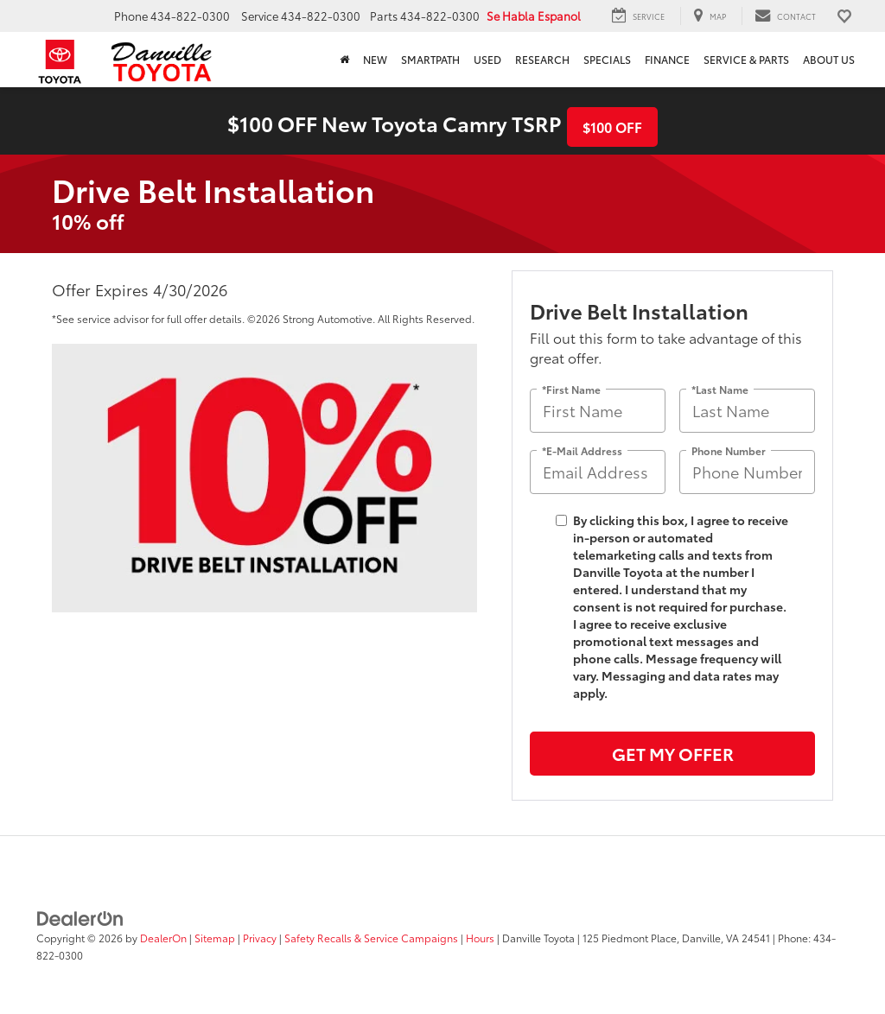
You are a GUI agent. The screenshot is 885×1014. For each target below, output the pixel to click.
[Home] (344, 59)
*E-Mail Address (582, 449)
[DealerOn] (80, 917)
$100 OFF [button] (612, 126)
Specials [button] (607, 59)
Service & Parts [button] (746, 59)
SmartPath (430, 59)
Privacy (260, 937)
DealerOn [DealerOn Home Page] (163, 937)
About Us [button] (829, 59)
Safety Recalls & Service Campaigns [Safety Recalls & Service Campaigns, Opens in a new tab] (371, 937)
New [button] (375, 59)
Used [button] (487, 59)
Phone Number (728, 449)
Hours (480, 937)
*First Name (571, 388)
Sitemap (214, 937)
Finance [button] (667, 59)
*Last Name (719, 388)
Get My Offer (673, 753)
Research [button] (542, 59)
